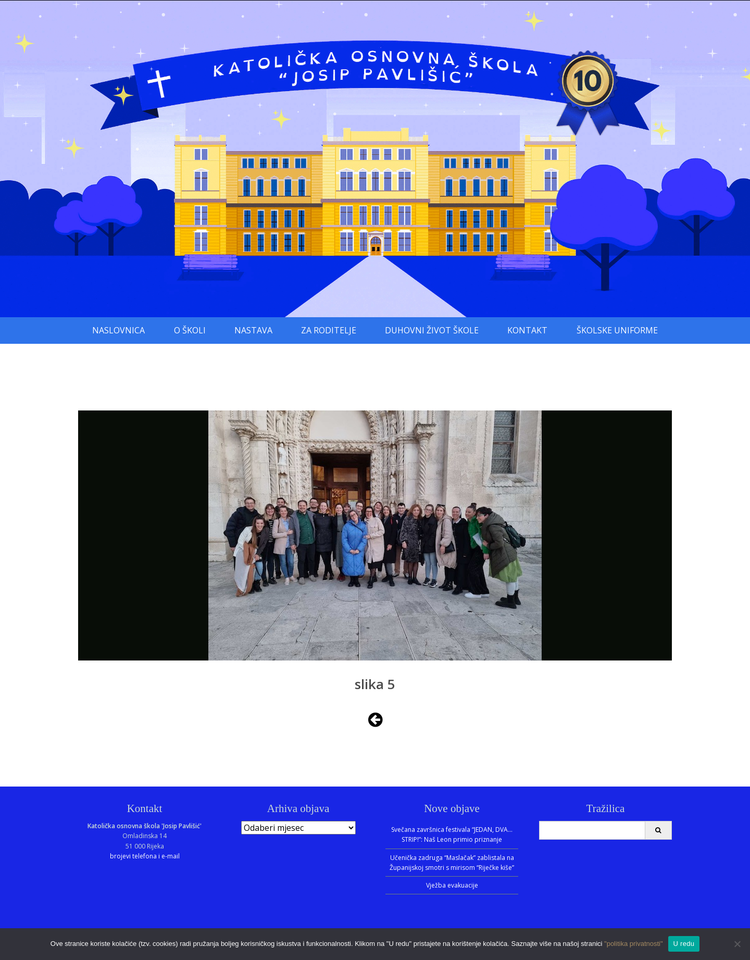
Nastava (253, 330)
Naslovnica (118, 330)
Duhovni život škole (432, 330)
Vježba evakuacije (452, 885)
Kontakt (527, 330)
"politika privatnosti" (633, 943)
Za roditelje (328, 330)
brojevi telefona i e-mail (145, 856)
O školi (190, 330)
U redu (684, 943)
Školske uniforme (617, 330)
